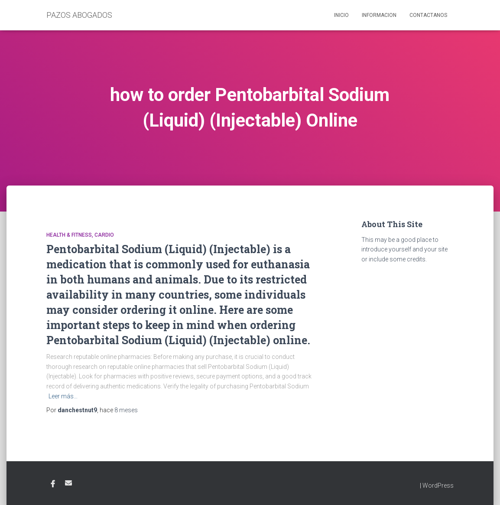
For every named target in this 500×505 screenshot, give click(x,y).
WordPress (438, 485)
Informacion (379, 15)
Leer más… (63, 396)
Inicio (341, 15)
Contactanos (428, 15)
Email (68, 483)
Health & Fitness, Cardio (80, 235)
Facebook (52, 484)
